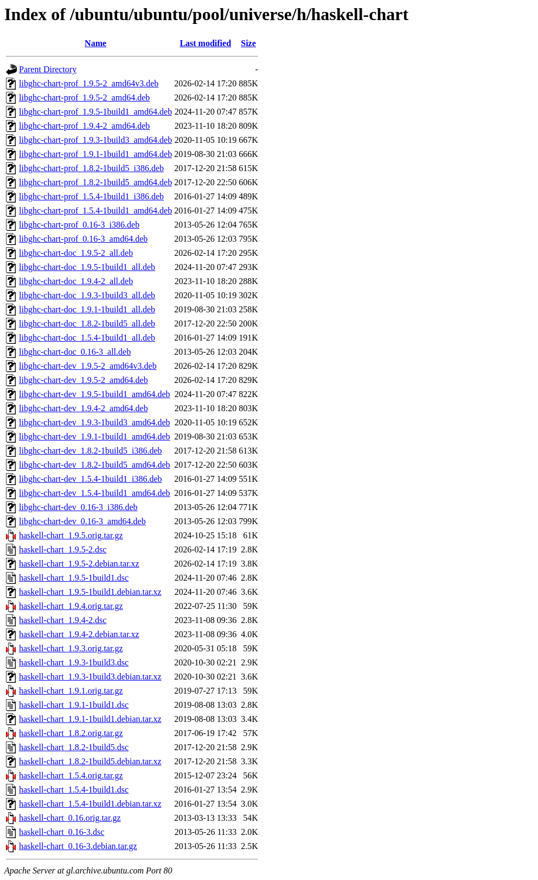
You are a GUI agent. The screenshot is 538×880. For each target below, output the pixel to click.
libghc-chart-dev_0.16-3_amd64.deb (82, 521)
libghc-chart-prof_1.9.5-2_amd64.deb (84, 97)
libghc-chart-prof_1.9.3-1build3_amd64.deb (95, 139)
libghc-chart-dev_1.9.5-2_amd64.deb (83, 380)
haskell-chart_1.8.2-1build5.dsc (74, 747)
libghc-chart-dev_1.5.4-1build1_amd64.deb (94, 493)
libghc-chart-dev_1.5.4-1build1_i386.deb (90, 478)
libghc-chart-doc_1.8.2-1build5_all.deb (87, 323)
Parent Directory (47, 69)
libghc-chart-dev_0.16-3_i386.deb (78, 507)
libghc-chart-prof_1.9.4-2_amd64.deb (84, 125)
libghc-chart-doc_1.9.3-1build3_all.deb (87, 295)
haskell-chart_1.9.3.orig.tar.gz (71, 648)
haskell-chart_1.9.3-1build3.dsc (74, 662)
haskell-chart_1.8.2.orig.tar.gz (71, 733)
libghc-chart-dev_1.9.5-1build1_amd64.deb (94, 394)
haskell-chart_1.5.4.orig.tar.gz (71, 775)
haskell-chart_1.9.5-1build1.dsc (74, 577)
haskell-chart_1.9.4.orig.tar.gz (71, 606)
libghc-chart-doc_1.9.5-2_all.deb (76, 252)
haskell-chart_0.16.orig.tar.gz (70, 817)
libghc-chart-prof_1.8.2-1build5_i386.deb (91, 168)
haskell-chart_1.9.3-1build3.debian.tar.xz (90, 676)
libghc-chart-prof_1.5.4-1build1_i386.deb (91, 196)
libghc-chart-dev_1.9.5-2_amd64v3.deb (88, 365)
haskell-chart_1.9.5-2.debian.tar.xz (79, 563)
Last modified (205, 43)
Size (248, 43)
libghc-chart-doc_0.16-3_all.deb (75, 351)
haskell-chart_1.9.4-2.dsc (62, 620)
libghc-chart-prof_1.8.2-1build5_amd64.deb (95, 182)
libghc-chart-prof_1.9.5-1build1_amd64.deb (95, 111)
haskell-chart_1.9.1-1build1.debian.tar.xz (90, 719)
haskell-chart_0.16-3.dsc (61, 832)
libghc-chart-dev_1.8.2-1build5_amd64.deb (94, 464)
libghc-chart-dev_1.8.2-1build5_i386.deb (90, 450)
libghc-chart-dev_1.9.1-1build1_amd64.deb (94, 436)
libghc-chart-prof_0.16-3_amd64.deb (83, 238)
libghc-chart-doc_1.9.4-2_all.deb (76, 281)
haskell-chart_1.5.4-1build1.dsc (74, 789)
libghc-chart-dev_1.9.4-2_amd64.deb (83, 408)
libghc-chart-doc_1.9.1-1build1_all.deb (87, 309)
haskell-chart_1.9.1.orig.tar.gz (71, 690)
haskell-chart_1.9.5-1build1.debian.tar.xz (90, 591)
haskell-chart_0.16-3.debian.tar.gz (78, 846)
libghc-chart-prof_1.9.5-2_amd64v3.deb (88, 83)
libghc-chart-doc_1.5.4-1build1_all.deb (87, 337)
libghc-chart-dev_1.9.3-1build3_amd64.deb (94, 422)
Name (95, 43)
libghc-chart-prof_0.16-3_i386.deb (79, 224)
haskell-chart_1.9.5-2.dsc (62, 549)
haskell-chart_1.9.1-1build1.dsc (74, 704)
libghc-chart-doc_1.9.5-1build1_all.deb (87, 267)
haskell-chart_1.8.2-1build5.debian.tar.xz (90, 761)
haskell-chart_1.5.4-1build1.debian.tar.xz (90, 803)
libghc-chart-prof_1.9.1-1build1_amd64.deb (95, 154)
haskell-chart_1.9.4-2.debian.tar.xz (79, 634)
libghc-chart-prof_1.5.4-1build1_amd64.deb (95, 210)
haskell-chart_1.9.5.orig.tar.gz (71, 535)
